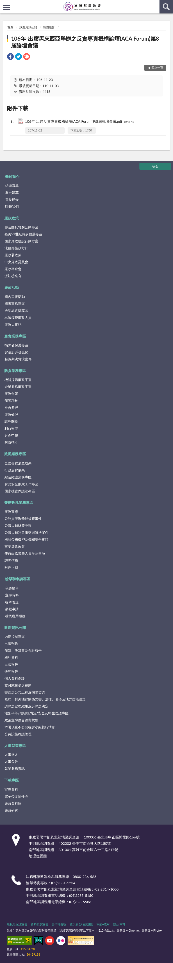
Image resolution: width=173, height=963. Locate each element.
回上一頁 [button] (157, 67)
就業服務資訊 (15, 768)
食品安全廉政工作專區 (21, 484)
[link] (10, 57)
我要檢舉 (12, 588)
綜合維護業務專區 (18, 477)
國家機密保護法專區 (20, 491)
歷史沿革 (12, 192)
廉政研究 (11, 810)
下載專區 (11, 780)
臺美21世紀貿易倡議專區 (23, 234)
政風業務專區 (15, 454)
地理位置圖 (38, 856)
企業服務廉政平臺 (18, 387)
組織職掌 (12, 186)
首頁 (10, 27)
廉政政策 (11, 218)
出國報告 (49, 27)
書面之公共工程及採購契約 (25, 692)
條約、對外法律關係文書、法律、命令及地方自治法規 (45, 699)
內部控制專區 (15, 637)
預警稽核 (11, 400)
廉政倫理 (11, 414)
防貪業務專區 (15, 370)
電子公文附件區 (16, 796)
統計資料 (11, 657)
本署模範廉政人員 (18, 317)
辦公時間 (119, 924)
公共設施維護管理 (18, 734)
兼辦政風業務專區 (18, 502)
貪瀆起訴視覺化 (16, 352)
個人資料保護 (15, 678)
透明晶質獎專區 (16, 311)
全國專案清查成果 (18, 463)
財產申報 (11, 435)
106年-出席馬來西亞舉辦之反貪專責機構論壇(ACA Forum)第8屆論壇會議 (85, 41)
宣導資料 (12, 595)
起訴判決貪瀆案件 (18, 359)
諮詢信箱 (11, 560)
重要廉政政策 (15, 546)
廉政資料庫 (13, 803)
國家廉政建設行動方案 (21, 241)
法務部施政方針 (16, 248)
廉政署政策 (13, 255)
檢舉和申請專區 (17, 579)
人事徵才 (11, 755)
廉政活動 (11, 287)
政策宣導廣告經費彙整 (21, 720)
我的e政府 (103, 924)
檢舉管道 (12, 602)
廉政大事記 (13, 324)
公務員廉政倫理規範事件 (23, 519)
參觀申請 (12, 609)
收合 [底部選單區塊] (155, 166)
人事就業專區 (15, 745)
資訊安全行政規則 (81, 924)
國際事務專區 (15, 304)
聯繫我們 (12, 206)
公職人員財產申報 (18, 525)
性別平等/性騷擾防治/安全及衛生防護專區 (36, 713)
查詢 (166, 6)
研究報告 (11, 671)
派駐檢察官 (13, 276)
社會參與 (11, 407)
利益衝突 (11, 428)
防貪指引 (11, 442)
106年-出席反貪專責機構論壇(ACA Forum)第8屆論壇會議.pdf (79, 121)
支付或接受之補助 (18, 685)
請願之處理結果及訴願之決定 (26, 706)
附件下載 (11, 567)
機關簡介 (12, 176)
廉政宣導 (11, 512)
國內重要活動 (15, 297)
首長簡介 (12, 199)
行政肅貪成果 (15, 470)
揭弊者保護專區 (16, 345)
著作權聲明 (59, 924)
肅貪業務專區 (15, 336)
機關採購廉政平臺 (18, 380)
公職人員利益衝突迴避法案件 (26, 532)
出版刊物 (11, 643)
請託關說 (11, 421)
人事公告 (11, 761)
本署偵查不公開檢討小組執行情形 (30, 727)
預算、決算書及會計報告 (23, 650)
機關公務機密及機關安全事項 (26, 539)
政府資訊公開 (28, 27)
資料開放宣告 (39, 924)
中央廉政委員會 (16, 262)
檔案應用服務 (15, 616)
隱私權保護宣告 (17, 924)
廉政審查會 (13, 269)
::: (3, 3)
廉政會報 (11, 394)
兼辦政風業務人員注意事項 (25, 553)
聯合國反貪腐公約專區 (21, 227)
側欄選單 (6, 7)
